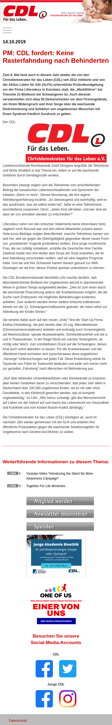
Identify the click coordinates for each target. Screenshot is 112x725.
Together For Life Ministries (45, 486)
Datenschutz (18, 721)
